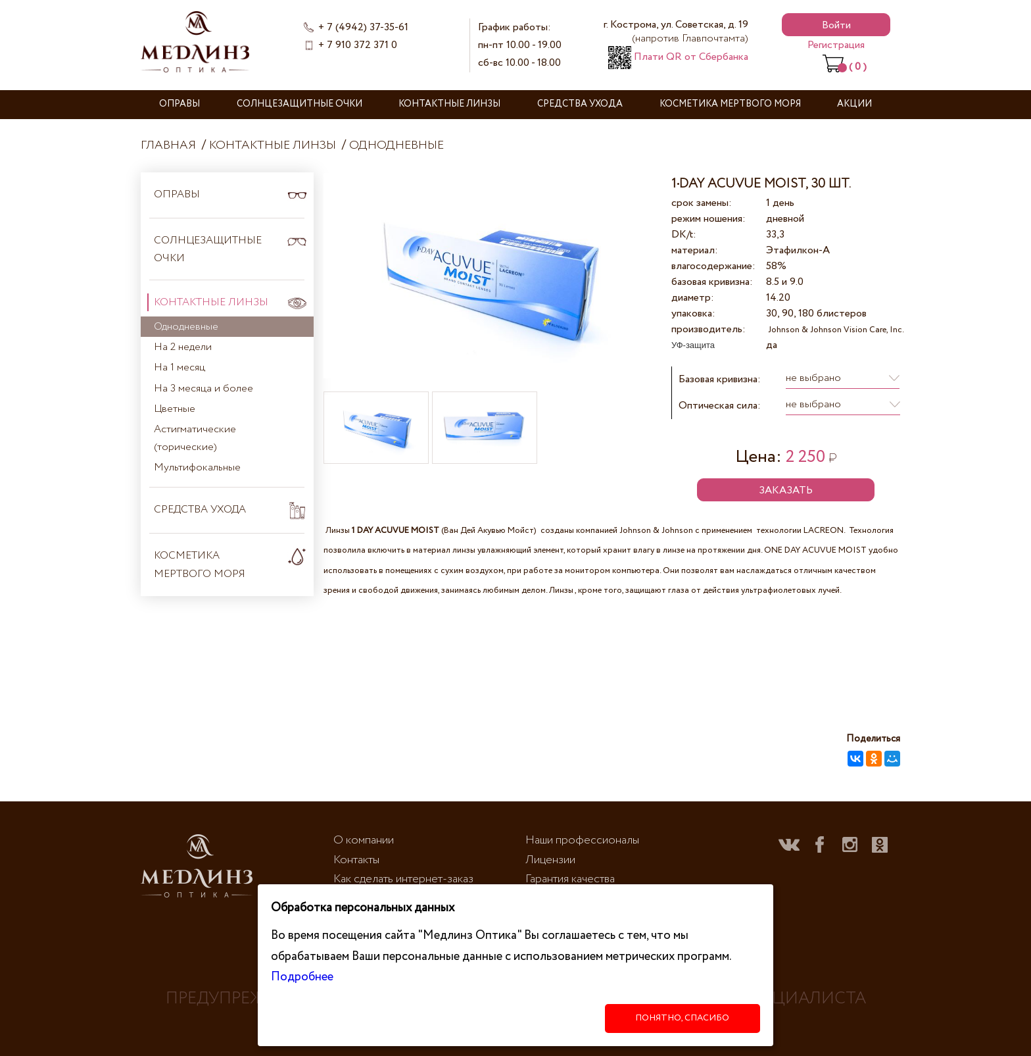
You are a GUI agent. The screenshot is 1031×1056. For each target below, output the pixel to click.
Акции (854, 104)
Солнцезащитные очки (299, 104)
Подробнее (302, 977)
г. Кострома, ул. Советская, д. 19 (676, 31)
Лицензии (550, 859)
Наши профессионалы (582, 840)
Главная (168, 145)
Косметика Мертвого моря (730, 104)
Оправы (179, 104)
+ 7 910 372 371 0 (357, 45)
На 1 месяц (179, 367)
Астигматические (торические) (195, 438)
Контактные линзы (449, 104)
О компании (363, 840)
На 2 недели (183, 347)
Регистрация (836, 45)
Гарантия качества (570, 879)
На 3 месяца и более (203, 388)
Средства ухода (580, 104)
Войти (836, 25)
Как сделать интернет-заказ (403, 879)
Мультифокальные (197, 467)
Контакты (356, 859)
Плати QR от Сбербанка (678, 56)
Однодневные (396, 145)
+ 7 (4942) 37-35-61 (363, 27)
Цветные (174, 408)
